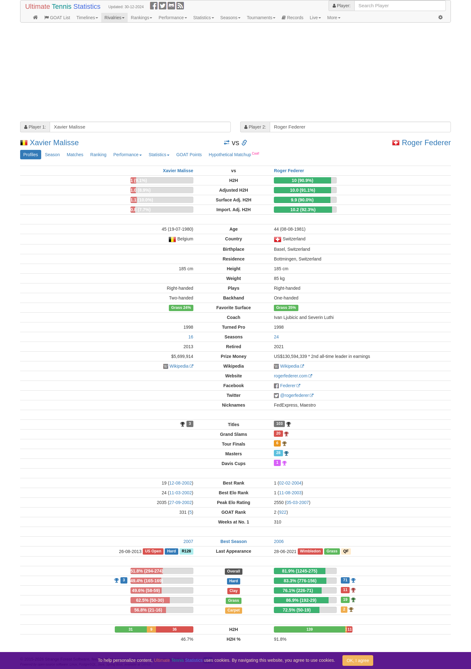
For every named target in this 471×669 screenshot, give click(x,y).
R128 (186, 551)
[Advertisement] (208, 73)
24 (276, 336)
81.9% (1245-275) (299, 570)
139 (310, 629)
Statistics (203, 17)
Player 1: (35, 126)
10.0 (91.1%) (302, 190)
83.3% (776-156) (300, 580)
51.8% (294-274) (146, 570)
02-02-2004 (290, 482)
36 (175, 629)
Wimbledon (310, 551)
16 (190, 336)
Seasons (230, 17)
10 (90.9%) (302, 180)
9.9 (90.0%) (302, 199)
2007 (188, 541)
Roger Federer (426, 142)
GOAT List (57, 17)
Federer (288, 385)
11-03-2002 (180, 492)
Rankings (141, 17)
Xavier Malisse (54, 142)
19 (345, 599)
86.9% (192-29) (301, 600)
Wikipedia (179, 366)
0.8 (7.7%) (140, 209)
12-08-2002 (180, 482)
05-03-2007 (297, 502)
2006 (279, 541)
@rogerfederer (294, 395)
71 (345, 580)
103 (279, 424)
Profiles (30, 154)
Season (52, 154)
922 (282, 512)
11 (345, 590)
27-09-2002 (180, 502)
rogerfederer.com (291, 375)
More (334, 17)
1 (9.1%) (138, 180)
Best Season (233, 541)
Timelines (87, 17)
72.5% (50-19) (297, 609)
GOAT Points (189, 154)
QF (346, 551)
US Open (153, 551)
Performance (172, 17)
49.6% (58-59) (146, 590)
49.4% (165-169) (146, 580)
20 (278, 433)
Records (292, 17)
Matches (75, 154)
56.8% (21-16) (148, 609)
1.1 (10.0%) (141, 199)
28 (278, 453)
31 (131, 629)
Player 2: (255, 126)
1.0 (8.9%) (140, 190)
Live (315, 17)
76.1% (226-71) (298, 590)
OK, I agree (357, 660)
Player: (342, 5)
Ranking (98, 154)
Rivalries (114, 17)
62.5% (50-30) (150, 600)
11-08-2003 (290, 492)
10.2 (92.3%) (302, 209)
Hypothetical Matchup (234, 154)
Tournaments (261, 17)
